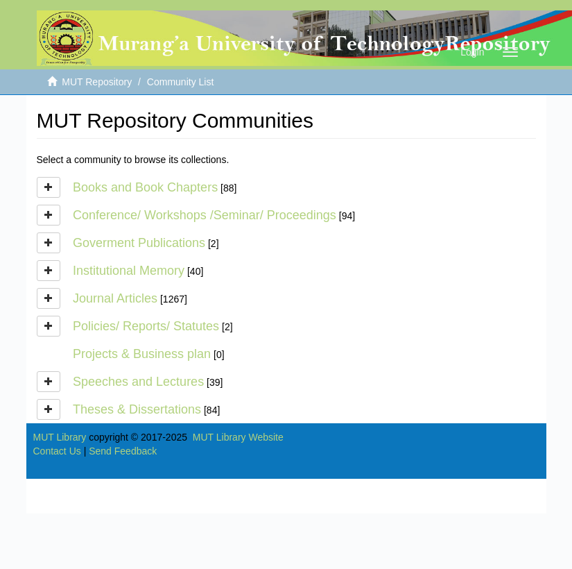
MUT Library (60, 437)
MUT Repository (97, 81)
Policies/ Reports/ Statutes (146, 326)
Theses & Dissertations (137, 409)
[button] (48, 187)
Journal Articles (115, 298)
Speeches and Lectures (138, 382)
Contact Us (57, 451)
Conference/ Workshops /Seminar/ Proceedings (204, 215)
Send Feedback (123, 451)
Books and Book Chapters (145, 187)
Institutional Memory (128, 271)
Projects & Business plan (142, 354)
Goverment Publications (139, 243)
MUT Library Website (238, 437)
